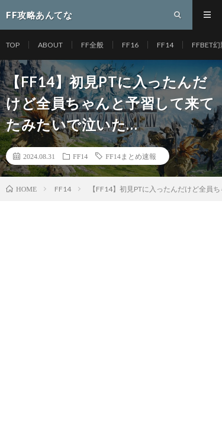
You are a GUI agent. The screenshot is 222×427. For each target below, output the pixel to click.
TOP (13, 44)
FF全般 (92, 44)
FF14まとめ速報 (130, 156)
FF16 (130, 44)
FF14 (165, 44)
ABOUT (50, 44)
